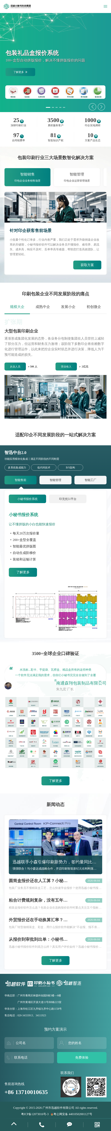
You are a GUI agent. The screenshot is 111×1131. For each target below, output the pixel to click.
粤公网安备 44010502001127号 (71, 1114)
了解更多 (23, 572)
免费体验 (81, 1057)
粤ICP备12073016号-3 (35, 1114)
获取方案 (87, 265)
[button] (101, 106)
